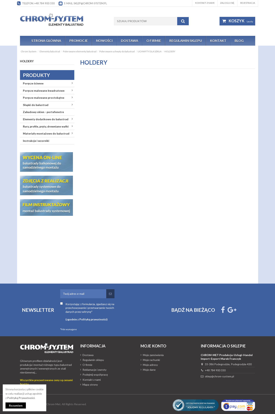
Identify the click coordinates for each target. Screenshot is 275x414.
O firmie (87, 364)
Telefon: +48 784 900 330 (38, 3)
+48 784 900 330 (215, 370)
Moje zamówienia (153, 355)
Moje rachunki (151, 360)
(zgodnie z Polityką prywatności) (86, 319)
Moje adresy (150, 364)
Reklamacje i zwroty (94, 369)
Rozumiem (16, 405)
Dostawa (88, 355)
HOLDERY (27, 61)
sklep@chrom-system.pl (219, 376)
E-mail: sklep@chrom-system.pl (85, 3)
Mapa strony (90, 384)
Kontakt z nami (204, 2)
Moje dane (149, 369)
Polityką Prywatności (21, 398)
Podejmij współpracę (95, 374)
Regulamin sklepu (93, 360)
